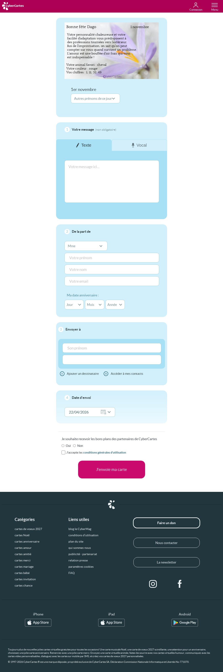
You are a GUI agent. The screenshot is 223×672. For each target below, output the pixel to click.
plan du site (75, 541)
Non (80, 445)
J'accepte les (96, 452)
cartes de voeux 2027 (28, 529)
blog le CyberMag (79, 529)
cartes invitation (25, 579)
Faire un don (166, 523)
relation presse (78, 560)
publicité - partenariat (82, 554)
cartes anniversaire (27, 541)
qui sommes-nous (79, 547)
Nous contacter (166, 543)
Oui (68, 445)
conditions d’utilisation (83, 535)
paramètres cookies (81, 566)
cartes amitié (23, 554)
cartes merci (23, 560)
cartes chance (23, 585)
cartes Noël (22, 535)
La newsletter (166, 562)
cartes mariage (24, 566)
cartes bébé (22, 573)
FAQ (71, 573)
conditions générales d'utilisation (104, 452)
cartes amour (23, 547)
